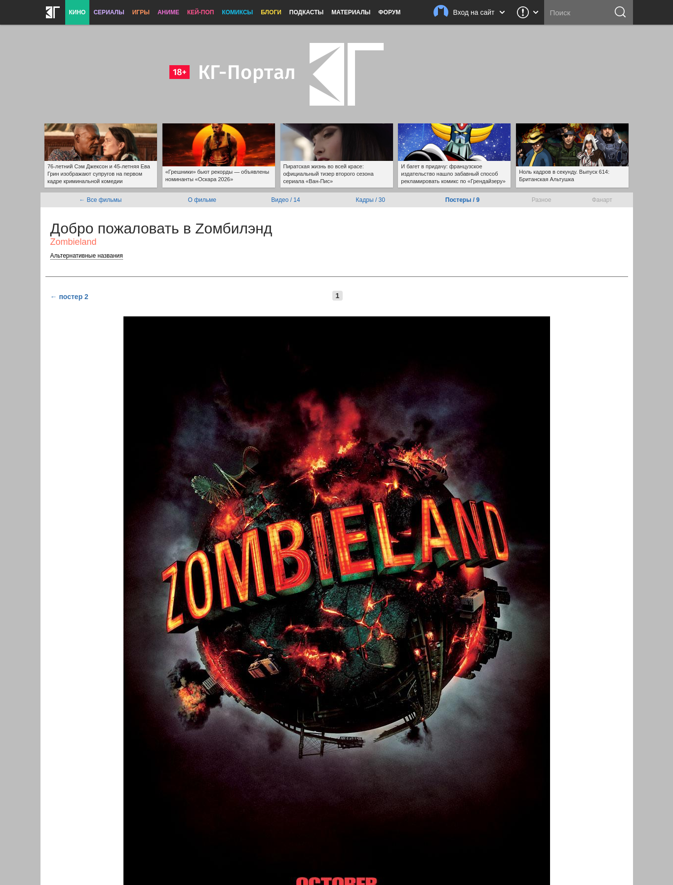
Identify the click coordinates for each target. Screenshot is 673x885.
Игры (141, 12)
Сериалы (108, 12)
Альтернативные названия (86, 255)
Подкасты (306, 12)
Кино (77, 12)
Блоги (271, 12)
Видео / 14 (285, 199)
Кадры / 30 (370, 199)
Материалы (350, 12)
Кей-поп (200, 12)
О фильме (202, 199)
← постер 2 (69, 297)
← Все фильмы (100, 199)
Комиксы (237, 12)
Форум (389, 12)
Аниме (168, 12)
